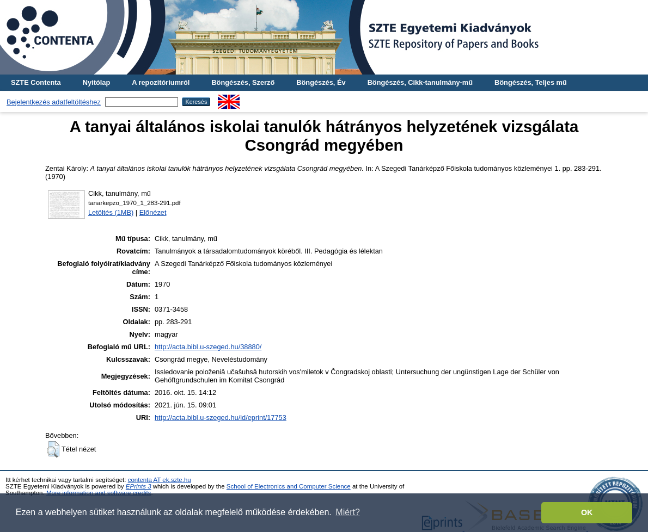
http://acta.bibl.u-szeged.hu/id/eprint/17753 (220, 417)
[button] (53, 449)
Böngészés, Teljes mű (530, 82)
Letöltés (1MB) (110, 212)
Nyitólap (96, 82)
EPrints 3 (138, 486)
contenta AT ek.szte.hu (159, 480)
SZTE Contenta (36, 82)
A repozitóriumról (160, 82)
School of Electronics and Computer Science (289, 486)
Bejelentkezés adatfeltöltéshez (54, 102)
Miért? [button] (347, 512)
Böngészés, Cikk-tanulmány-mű (420, 82)
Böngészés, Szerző (242, 82)
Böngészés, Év (320, 82)
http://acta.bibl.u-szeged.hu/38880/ (208, 347)
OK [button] (587, 512)
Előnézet (153, 212)
